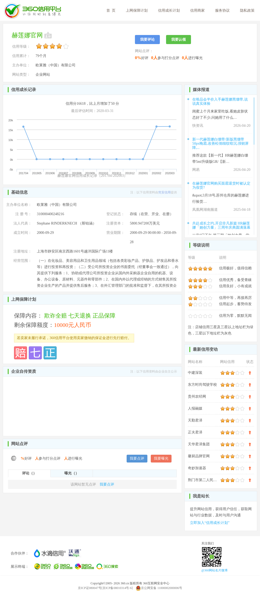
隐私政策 (247, 10)
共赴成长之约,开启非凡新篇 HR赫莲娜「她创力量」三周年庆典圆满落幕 (221, 225)
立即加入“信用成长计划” (209, 523)
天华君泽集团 (199, 444)
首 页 (110, 10)
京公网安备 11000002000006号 (159, 588)
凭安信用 (164, 192)
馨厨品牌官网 (199, 456)
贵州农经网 (197, 396)
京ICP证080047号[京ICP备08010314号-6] (105, 588)
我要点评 (137, 458)
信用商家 (197, 10)
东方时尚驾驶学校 (202, 385)
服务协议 (222, 10)
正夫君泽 (195, 432)
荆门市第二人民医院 (204, 480)
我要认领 (178, 39)
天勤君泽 (195, 420)
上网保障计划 (137, 10)
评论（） (29, 473)
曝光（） (71, 473)
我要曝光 (161, 458)
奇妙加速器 (197, 468)
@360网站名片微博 (214, 570)
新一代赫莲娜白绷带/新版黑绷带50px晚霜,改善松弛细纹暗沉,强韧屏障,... (220, 143)
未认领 (48, 35)
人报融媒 (195, 408)
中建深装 (195, 373)
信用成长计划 (169, 10)
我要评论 (147, 39)
